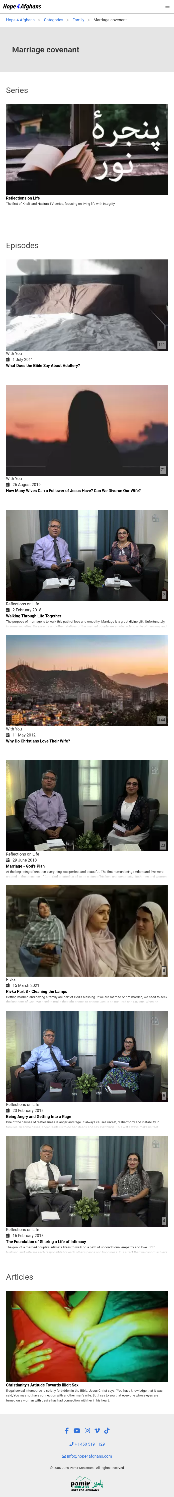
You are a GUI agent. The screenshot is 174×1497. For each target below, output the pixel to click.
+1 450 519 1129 (87, 1444)
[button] (167, 6)
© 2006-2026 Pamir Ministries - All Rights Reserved (87, 1468)
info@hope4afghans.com (87, 1456)
